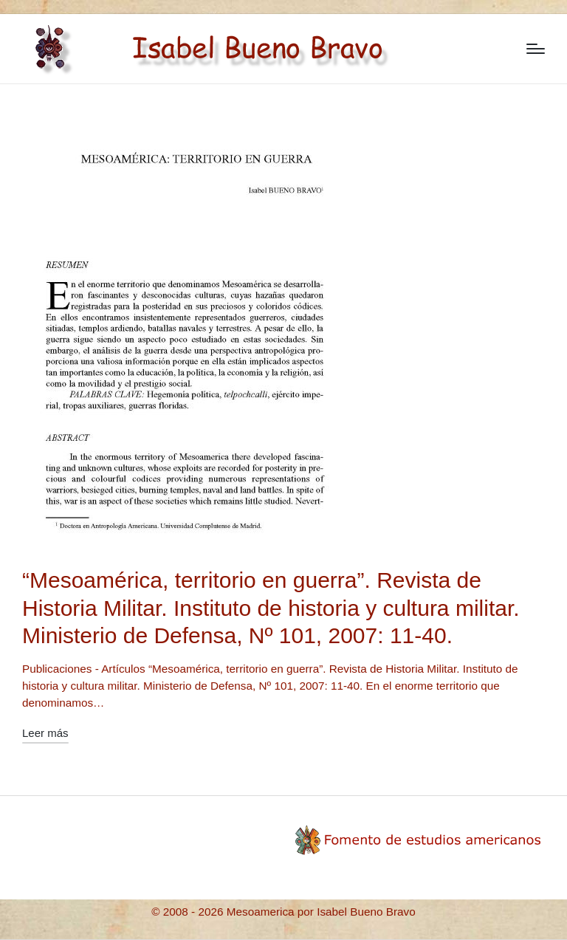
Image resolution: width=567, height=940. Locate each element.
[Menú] (535, 49)
